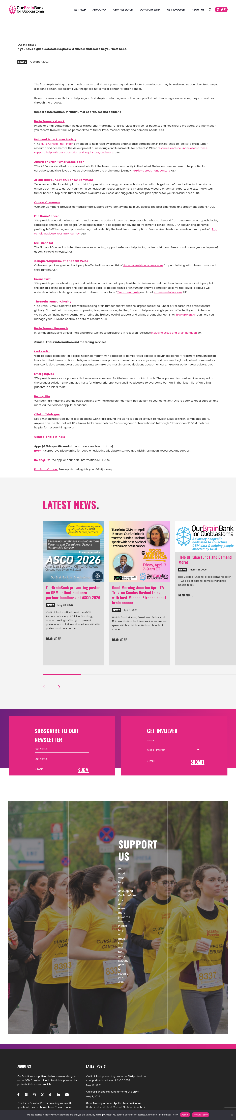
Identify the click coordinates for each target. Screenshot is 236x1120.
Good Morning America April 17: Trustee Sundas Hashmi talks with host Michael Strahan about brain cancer (139, 594)
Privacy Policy (200, 1114)
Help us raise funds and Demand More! (205, 559)
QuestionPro (37, 1103)
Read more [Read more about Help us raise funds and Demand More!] (185, 595)
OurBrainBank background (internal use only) (112, 1091)
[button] (46, 687)
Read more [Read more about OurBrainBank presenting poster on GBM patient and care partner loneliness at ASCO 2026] (53, 639)
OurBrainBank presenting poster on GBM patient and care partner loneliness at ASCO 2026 (73, 592)
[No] (231, 1114)
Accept (185, 1114)
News (50, 605)
